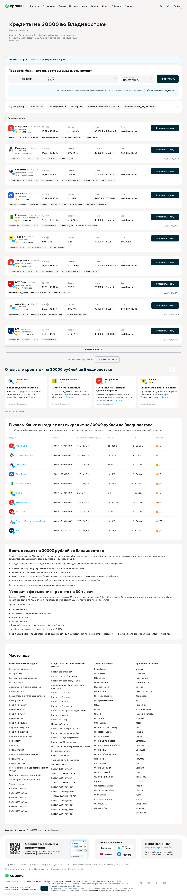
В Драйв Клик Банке (103, 799)
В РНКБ (97, 709)
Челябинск (141, 705)
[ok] (156, 882)
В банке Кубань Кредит (105, 754)
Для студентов (16, 700)
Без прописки (15, 673)
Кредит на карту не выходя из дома (68, 710)
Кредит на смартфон (19, 731)
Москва (139, 669)
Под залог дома (16, 749)
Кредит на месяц (59, 715)
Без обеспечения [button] (49, 159)
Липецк (139, 790)
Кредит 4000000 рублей (62, 791)
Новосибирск (142, 678)
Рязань (139, 785)
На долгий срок (16, 691)
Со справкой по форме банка (65, 760)
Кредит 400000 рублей (62, 787)
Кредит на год (16, 718)
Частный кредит (59, 764)
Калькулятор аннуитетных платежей (27, 696)
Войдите (35, 59)
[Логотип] (14, 875)
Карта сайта (27, 869)
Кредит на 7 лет (17, 714)
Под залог (14, 745)
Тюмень (139, 731)
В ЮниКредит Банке (103, 776)
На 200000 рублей (17, 788)
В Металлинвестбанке (104, 790)
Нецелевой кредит (60, 724)
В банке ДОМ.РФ (102, 803)
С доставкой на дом (60, 755)
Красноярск (141, 696)
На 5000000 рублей (18, 811)
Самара (139, 687)
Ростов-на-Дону (143, 709)
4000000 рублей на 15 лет (63, 795)
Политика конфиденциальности (113, 864)
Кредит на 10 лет (17, 705)
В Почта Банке (101, 678)
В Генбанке (99, 758)
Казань (139, 722)
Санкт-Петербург (144, 691)
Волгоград (141, 740)
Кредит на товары (60, 719)
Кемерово (140, 799)
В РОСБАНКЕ (100, 718)
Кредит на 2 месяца (61, 692)
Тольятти (140, 758)
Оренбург (140, 749)
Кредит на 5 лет (17, 709)
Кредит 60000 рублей (61, 800)
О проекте (10, 864)
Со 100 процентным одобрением (25, 779)
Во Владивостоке (55, 830)
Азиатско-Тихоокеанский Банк (30, 521)
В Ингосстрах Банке (103, 785)
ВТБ (18, 530)
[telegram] (140, 882)
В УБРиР (97, 714)
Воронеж (140, 718)
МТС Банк (20, 511)
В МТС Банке (100, 691)
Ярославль (141, 776)
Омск (138, 727)
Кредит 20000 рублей (61, 778)
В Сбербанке (100, 669)
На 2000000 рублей (18, 793)
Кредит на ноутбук (18, 722)
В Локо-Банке (100, 763)
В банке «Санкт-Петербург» (107, 745)
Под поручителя (17, 763)
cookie (21, 887)
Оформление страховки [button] (96, 204)
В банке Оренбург (102, 767)
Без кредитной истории (20, 669)
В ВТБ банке (99, 673)
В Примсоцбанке (102, 808)
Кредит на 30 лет (59, 701)
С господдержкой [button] (16, 247)
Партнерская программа (40, 864)
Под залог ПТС (16, 758)
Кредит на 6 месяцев (61, 706)
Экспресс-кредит (17, 784)
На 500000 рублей (17, 806)
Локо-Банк (21, 474)
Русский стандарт (24, 455)
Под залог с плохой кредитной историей (71, 746)
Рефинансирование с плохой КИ (25, 775)
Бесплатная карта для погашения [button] (23, 137)
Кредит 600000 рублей (62, 804)
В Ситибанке (100, 794)
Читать (32, 397)
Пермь (139, 736)
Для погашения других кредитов (25, 687)
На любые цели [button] (90, 137)
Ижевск (139, 781)
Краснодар (141, 673)
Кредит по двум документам (65, 737)
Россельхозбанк (69, 379)
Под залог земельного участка (23, 754)
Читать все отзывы (14, 411)
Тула (138, 772)
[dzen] (164, 882)
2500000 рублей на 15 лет (63, 782)
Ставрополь (141, 803)
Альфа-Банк (111, 379)
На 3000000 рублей (18, 802)
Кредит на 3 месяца (61, 697)
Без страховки (16, 682)
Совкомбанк (23, 379)
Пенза (139, 763)
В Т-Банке (98, 781)
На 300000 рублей (17, 797)
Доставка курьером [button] (50, 137)
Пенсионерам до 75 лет (20, 736)
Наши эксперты (41, 869)
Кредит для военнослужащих (65, 680)
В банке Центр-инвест (104, 740)
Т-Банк (152, 379)
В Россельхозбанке (103, 696)
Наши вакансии (58, 869)
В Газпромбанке (101, 687)
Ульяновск (141, 808)
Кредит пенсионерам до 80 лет (66, 728)
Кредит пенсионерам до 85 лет (66, 733)
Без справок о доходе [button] (71, 137)
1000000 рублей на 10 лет (63, 773)
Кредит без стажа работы (63, 671)
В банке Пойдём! (102, 749)
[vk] (148, 882)
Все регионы (142, 812)
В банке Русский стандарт (106, 727)
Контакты (21, 864)
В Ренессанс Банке (103, 731)
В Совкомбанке (101, 682)
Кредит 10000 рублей (61, 769)
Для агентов (59, 864)
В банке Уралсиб (102, 772)
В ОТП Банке (100, 722)
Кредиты (21, 830)
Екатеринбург (142, 682)
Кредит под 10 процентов (63, 742)
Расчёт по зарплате (60, 751)
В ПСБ (96, 705)
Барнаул (140, 767)
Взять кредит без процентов (23, 678)
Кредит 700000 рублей (62, 809)
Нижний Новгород (144, 714)
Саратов (140, 745)
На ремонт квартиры (19, 727)
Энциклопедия (12, 869)
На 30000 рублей (37, 830)
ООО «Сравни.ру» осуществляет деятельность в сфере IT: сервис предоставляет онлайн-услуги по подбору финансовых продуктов (59, 881)
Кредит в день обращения (64, 676)
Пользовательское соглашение (82, 864)
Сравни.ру (9, 830)
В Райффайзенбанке (103, 700)
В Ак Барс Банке (101, 736)
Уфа (137, 700)
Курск (138, 794)
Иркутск (139, 754)
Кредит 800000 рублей (62, 813)
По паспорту (15, 740)
